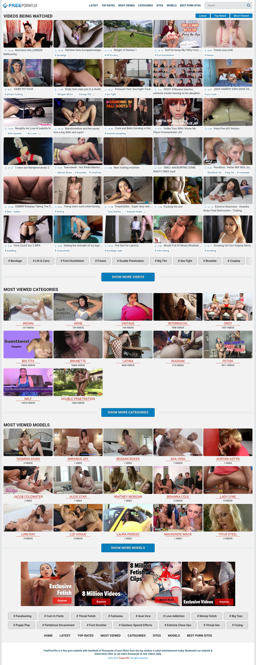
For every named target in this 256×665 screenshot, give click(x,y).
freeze (210, 55)
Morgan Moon (65, 94)
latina (128, 347)
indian (28, 309)
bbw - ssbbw (13, 211)
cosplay (234, 261)
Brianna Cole (177, 482)
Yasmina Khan (28, 445)
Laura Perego (128, 520)
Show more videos (128, 277)
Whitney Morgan (128, 482)
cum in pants (55, 616)
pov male (211, 94)
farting (60, 211)
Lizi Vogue (78, 520)
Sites (159, 5)
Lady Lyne (227, 482)
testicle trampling (116, 133)
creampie (244, 172)
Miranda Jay (78, 445)
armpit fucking (14, 94)
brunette (81, 172)
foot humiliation (165, 55)
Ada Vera (177, 445)
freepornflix (124, 658)
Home (19, 2)
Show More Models (128, 548)
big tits (230, 172)
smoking (211, 250)
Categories (145, 5)
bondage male (114, 250)
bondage (61, 55)
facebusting (23, 616)
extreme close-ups (178, 625)
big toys (237, 616)
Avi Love (32, 133)
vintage (128, 309)
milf (28, 384)
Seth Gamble (14, 133)
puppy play (22, 625)
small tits (96, 172)
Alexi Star (78, 482)
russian (177, 347)
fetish (227, 347)
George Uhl (84, 94)
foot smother (97, 625)
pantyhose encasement (59, 625)
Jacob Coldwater (28, 482)
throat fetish (86, 616)
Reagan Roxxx (128, 445)
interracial (177, 309)
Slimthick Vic (214, 172)
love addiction (174, 616)
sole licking (162, 250)
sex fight (111, 94)
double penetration (131, 261)
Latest (93, 5)
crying (238, 625)
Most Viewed (126, 5)
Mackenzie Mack (177, 520)
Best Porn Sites (190, 5)
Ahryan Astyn (227, 445)
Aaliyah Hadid (134, 211)
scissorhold (63, 250)
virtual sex (212, 625)
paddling (11, 250)
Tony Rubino (114, 211)
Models (172, 5)
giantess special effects (136, 625)
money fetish (208, 616)
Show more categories (128, 412)
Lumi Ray (28, 520)
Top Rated (108, 5)
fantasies (116, 616)
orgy (227, 309)
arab (78, 309)
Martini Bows (64, 172)
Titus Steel (227, 520)
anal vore (143, 616)
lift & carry (112, 55)
